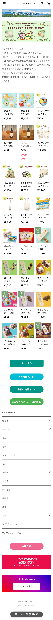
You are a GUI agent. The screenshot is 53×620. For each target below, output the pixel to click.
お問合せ (26, 546)
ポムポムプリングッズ (11, 533)
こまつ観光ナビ (26, 377)
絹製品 (5, 498)
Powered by (27, 606)
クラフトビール (9, 455)
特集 (4, 515)
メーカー (6, 429)
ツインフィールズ (9, 524)
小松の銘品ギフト (26, 389)
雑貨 (4, 507)
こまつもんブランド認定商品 (26, 401)
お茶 (4, 464)
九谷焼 (5, 481)
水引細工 (6, 489)
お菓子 (5, 472)
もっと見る (26, 363)
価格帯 (5, 421)
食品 (4, 438)
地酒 (4, 446)
